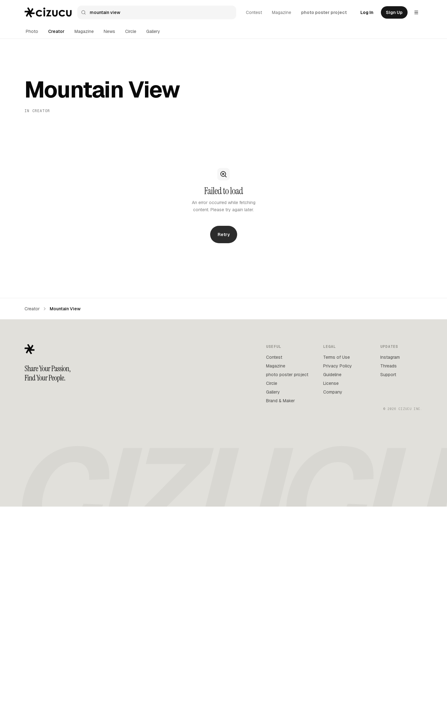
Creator (56, 31)
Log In (366, 12)
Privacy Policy (337, 366)
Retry (223, 234)
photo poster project (324, 12)
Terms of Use (336, 357)
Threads (388, 366)
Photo (32, 31)
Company (332, 392)
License (331, 383)
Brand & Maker (280, 400)
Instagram (390, 357)
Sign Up (394, 12)
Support (388, 374)
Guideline (332, 374)
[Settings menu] (416, 12)
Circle (130, 31)
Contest (254, 12)
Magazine (281, 12)
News (109, 31)
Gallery (153, 31)
